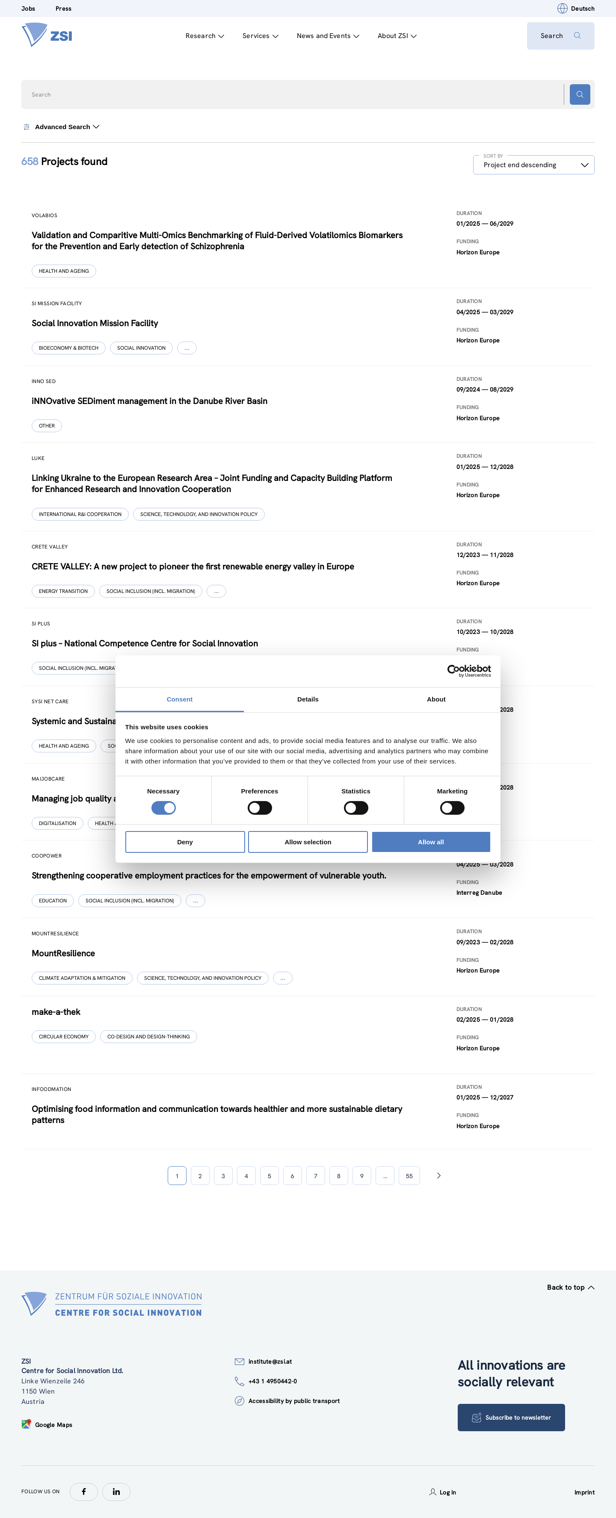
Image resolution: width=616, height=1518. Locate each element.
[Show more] (187, 348)
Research (205, 35)
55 (409, 1176)
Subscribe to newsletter (511, 1417)
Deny (185, 842)
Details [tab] (308, 698)
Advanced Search (60, 127)
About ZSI (397, 35)
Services (260, 35)
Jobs (28, 8)
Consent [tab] (180, 698)
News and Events (328, 35)
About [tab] (436, 698)
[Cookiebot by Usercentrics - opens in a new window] (453, 671)
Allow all (431, 842)
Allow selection (307, 842)
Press (63, 8)
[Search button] (580, 94)
